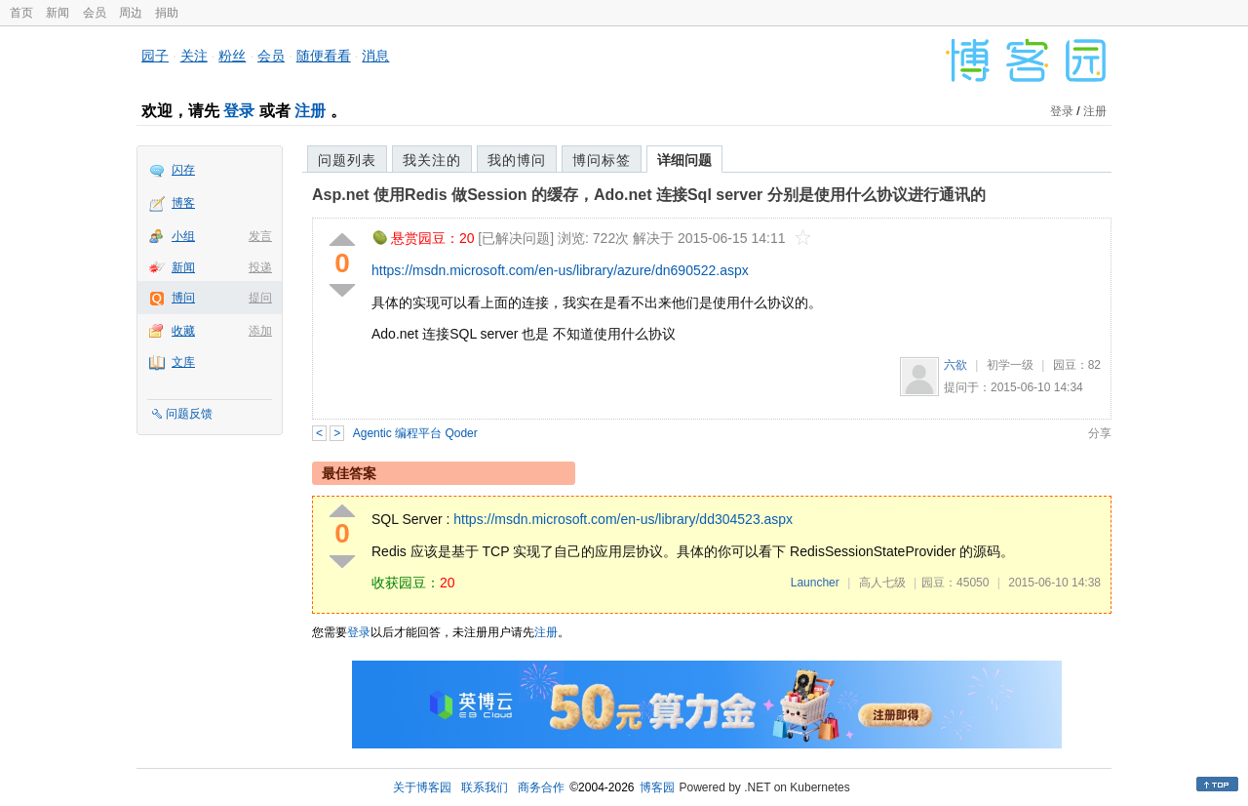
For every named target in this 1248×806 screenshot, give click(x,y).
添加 (260, 331)
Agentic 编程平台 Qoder (415, 433)
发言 (260, 236)
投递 (260, 267)
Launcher (815, 582)
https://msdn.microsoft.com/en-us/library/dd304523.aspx (623, 519)
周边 (130, 13)
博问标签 (601, 160)
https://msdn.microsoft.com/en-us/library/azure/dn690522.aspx (560, 270)
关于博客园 (422, 787)
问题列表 (347, 160)
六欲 (955, 365)
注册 (310, 110)
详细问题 (684, 160)
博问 (183, 297)
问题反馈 (189, 414)
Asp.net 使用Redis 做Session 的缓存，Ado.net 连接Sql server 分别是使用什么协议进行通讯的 (649, 194)
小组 (183, 236)
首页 (21, 13)
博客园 (657, 787)
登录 (238, 110)
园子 (155, 55)
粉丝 (232, 55)
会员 (94, 13)
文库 (183, 362)
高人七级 (882, 582)
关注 (194, 55)
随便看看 (323, 55)
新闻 (57, 13)
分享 (1100, 433)
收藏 (183, 331)
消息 (375, 55)
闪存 (183, 170)
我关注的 (432, 160)
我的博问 (517, 160)
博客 (183, 203)
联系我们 (484, 787)
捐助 (166, 13)
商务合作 (541, 787)
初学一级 (1010, 365)
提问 (260, 297)
